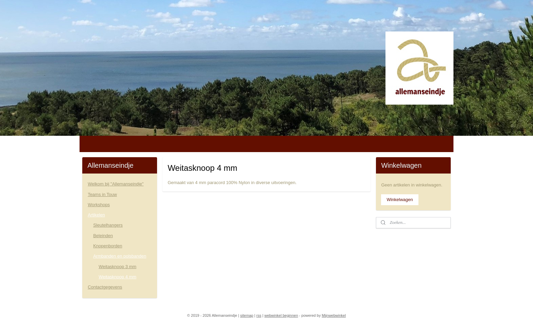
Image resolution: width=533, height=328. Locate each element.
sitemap (247, 315)
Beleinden (103, 235)
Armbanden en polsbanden (119, 256)
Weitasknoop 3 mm (117, 266)
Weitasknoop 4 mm (117, 276)
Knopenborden (107, 245)
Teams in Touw (102, 194)
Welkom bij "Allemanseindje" (115, 183)
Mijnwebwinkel (334, 315)
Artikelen (96, 214)
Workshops (99, 204)
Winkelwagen (399, 199)
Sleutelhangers (108, 225)
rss (258, 315)
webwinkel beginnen (281, 315)
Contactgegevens (105, 287)
